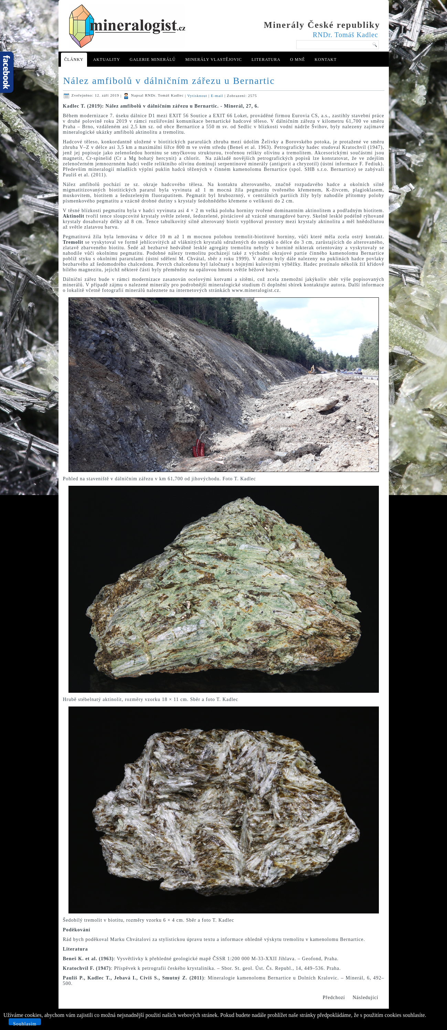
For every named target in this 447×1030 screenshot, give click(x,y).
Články (74, 59)
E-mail (218, 95)
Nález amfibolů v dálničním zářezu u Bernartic (169, 80)
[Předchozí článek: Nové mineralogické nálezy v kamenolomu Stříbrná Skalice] (334, 998)
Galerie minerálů (153, 59)
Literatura (266, 59)
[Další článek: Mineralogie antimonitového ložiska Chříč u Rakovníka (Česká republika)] (365, 998)
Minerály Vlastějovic (213, 59)
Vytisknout (197, 95)
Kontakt (326, 59)
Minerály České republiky (322, 25)
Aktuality (106, 59)
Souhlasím (24, 1023)
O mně (297, 59)
